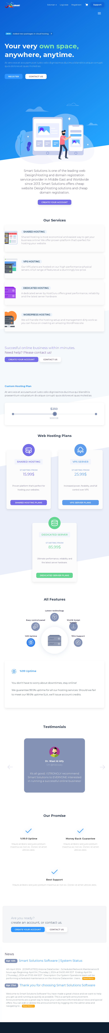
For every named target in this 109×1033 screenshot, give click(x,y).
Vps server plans (80, 502)
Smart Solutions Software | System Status (50, 961)
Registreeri (76, 5)
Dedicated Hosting (36, 288)
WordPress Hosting (36, 314)
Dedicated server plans (54, 575)
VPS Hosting (31, 261)
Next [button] (101, 765)
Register (13, 76)
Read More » (88, 978)
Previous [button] (8, 765)
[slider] (55, 414)
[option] (54, 56)
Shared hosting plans (28, 502)
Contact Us (36, 76)
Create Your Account (54, 202)
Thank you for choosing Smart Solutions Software (57, 985)
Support (97, 4)
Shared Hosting (34, 231)
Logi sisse (64, 5)
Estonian (52, 5)
